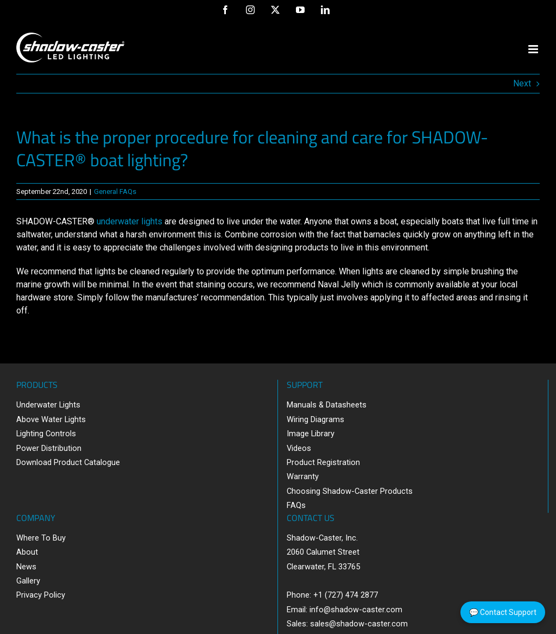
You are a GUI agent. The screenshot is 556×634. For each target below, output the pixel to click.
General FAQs (115, 191)
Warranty (303, 476)
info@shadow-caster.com (355, 609)
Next (522, 83)
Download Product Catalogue (68, 462)
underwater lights (129, 221)
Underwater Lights (48, 405)
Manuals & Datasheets (327, 405)
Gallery (28, 581)
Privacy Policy (40, 595)
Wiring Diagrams (315, 419)
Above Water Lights (51, 419)
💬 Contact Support (502, 612)
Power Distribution (48, 448)
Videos (299, 448)
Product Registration (323, 462)
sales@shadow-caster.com (359, 624)
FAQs (296, 505)
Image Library (310, 433)
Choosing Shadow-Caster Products (350, 491)
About (27, 552)
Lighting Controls (46, 433)
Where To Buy (41, 538)
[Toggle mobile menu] (534, 49)
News (26, 567)
